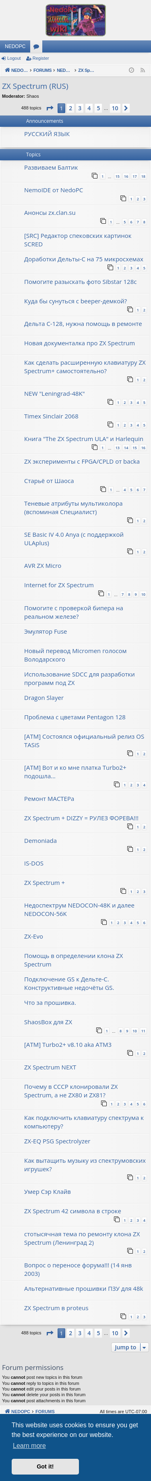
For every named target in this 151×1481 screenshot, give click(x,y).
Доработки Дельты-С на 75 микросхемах (83, 259)
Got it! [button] (45, 1466)
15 (118, 176)
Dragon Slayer (44, 697)
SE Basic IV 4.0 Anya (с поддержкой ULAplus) (74, 538)
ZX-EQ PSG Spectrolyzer (57, 1141)
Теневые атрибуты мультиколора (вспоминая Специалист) (73, 507)
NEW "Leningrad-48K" (54, 393)
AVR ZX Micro (42, 565)
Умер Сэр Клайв (47, 1191)
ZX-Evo (33, 936)
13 (118, 447)
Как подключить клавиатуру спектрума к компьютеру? (84, 1121)
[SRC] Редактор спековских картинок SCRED (78, 239)
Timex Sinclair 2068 (51, 416)
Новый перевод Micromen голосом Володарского (75, 655)
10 (143, 594)
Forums (37, 48)
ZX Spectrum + (44, 882)
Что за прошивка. (50, 1002)
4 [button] (89, 108)
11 (143, 1031)
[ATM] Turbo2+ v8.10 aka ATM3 (68, 1044)
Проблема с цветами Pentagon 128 (75, 717)
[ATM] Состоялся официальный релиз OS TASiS (84, 740)
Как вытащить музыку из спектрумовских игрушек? (85, 1164)
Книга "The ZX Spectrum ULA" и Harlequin (83, 439)
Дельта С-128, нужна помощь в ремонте (83, 323)
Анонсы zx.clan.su (50, 212)
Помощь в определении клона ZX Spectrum (73, 960)
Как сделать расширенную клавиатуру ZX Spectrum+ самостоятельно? (85, 366)
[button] (49, 108)
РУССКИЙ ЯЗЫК (47, 134)
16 (126, 176)
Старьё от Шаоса (49, 481)
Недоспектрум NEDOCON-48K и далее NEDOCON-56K (79, 909)
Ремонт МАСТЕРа (49, 798)
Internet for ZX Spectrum (59, 585)
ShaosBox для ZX (48, 1022)
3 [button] (79, 108)
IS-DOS (33, 863)
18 (143, 176)
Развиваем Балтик (51, 167)
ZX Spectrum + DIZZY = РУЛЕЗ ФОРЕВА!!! (81, 818)
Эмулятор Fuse (45, 631)
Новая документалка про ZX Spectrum (79, 343)
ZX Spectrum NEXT (50, 1067)
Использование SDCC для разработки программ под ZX (79, 678)
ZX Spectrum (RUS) (35, 86)
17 (134, 176)
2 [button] (70, 108)
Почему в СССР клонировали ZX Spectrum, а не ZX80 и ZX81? (71, 1090)
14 (126, 447)
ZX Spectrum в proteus (56, 1308)
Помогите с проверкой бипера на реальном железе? (73, 612)
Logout (14, 58)
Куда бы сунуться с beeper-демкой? (75, 301)
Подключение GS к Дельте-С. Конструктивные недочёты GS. (69, 983)
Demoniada (40, 840)
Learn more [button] (29, 1445)
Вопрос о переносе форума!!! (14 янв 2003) (78, 1269)
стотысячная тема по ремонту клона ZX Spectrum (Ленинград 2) (82, 1238)
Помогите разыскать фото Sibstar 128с (80, 281)
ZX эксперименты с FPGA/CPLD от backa (82, 461)
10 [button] (115, 108)
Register (41, 58)
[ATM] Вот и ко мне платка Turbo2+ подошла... (75, 771)
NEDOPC (15, 46)
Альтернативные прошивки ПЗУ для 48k (83, 1288)
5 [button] (98, 108)
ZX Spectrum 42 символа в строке (72, 1211)
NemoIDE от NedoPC (53, 190)
